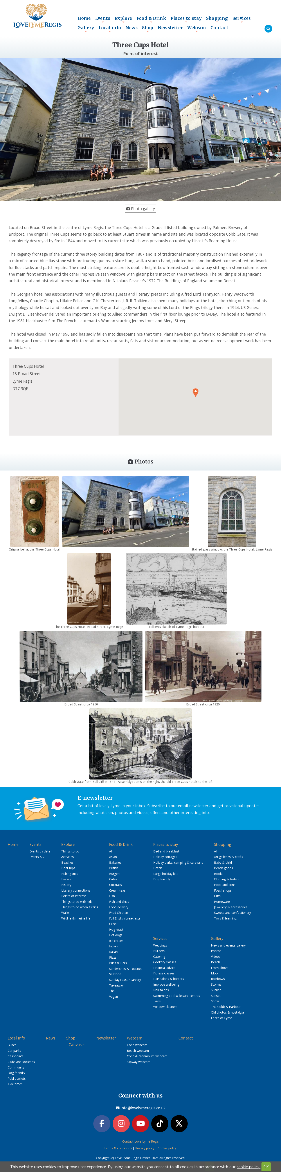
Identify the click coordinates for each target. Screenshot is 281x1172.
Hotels (157, 868)
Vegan (113, 996)
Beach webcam (138, 1050)
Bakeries (115, 862)
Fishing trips (69, 874)
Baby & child (223, 862)
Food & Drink (151, 19)
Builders (159, 951)
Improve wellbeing (166, 984)
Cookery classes (164, 962)
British (113, 868)
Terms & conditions (118, 1148)
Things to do (70, 851)
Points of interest (73, 896)
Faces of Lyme (221, 1018)
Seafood (115, 974)
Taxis (157, 1001)
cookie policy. (248, 1166)
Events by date (39, 851)
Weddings (160, 945)
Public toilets (17, 1078)
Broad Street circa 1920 (203, 704)
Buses (12, 1045)
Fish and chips (119, 901)
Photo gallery (140, 208)
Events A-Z (37, 857)
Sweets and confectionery (232, 912)
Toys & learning (225, 918)
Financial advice (164, 968)
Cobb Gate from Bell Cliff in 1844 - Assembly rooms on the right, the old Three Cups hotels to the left (140, 782)
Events (102, 19)
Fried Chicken (118, 912)
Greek (113, 924)
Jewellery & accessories (230, 907)
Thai (112, 991)
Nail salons (161, 990)
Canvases (77, 1044)
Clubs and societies (21, 1062)
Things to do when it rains (79, 907)
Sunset (216, 996)
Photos (216, 951)
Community (16, 1067)
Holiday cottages (165, 857)
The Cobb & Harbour (226, 1007)
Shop (147, 29)
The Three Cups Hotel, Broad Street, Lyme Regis (89, 627)
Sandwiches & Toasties (125, 969)
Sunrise (216, 990)
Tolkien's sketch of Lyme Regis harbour (176, 627)
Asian (113, 857)
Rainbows (218, 979)
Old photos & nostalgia (227, 1012)
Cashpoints (15, 1056)
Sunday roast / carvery (125, 980)
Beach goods (223, 868)
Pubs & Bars (118, 963)
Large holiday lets (165, 874)
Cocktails (115, 885)
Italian (113, 952)
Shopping (217, 19)
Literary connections (75, 890)
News (132, 27)
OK (266, 1166)
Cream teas (117, 890)
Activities (67, 857)
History (66, 885)
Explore (123, 19)
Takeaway (116, 985)
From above (219, 968)
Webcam (196, 29)
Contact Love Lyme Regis (140, 1141)
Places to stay (186, 19)
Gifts (217, 896)
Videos (215, 956)
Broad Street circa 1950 (81, 704)
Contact (220, 27)
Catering (159, 956)
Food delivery (118, 907)
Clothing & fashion (227, 879)
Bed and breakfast (166, 851)
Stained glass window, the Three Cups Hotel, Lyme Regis (231, 549)
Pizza (113, 957)
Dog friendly (162, 879)
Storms (216, 984)
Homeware (222, 901)
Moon (215, 973)
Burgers (114, 874)
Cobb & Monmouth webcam (147, 1056)
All (110, 851)
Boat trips (68, 868)
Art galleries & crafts (228, 857)
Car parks (14, 1050)
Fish (112, 896)
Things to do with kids (76, 901)
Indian (113, 946)
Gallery (85, 29)
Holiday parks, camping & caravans (178, 862)
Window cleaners (165, 1007)
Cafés (113, 879)
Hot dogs (115, 935)
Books (218, 874)
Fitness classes (164, 973)
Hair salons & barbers (168, 979)
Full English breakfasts (124, 918)
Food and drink (224, 885)
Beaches (67, 862)
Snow (215, 1001)
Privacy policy (144, 1148)
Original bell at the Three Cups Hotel (34, 549)
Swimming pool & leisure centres (176, 996)
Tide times (15, 1084)
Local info (110, 29)
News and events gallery (228, 945)
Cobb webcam (137, 1045)
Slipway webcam (138, 1062)
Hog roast (116, 929)
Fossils (66, 879)
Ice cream (116, 941)
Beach (215, 962)
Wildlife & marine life (75, 918)
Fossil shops (223, 890)
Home (84, 18)
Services (241, 19)
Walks (65, 912)
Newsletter (170, 27)
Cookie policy (167, 1148)
